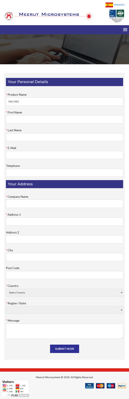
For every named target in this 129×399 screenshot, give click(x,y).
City (9, 250)
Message (13, 320)
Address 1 (13, 214)
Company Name (17, 196)
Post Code (12, 268)
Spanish (115, 5)
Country (12, 286)
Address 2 (12, 232)
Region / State (16, 303)
